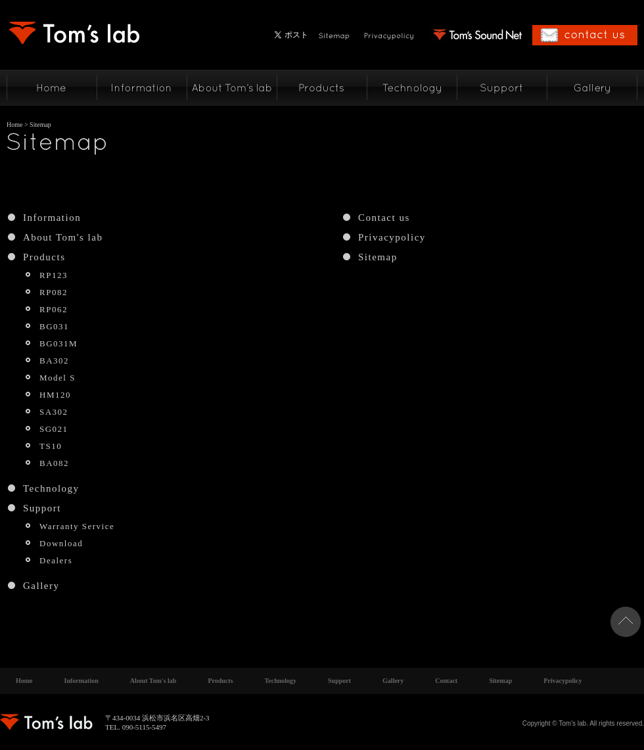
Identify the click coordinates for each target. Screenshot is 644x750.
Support (42, 508)
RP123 (53, 275)
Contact (446, 680)
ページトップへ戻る (625, 622)
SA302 (53, 412)
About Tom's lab (63, 237)
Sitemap (378, 257)
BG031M (58, 343)
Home (14, 124)
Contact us (384, 217)
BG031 (54, 326)
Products (44, 257)
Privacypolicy (392, 237)
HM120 (55, 395)
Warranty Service (76, 526)
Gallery (41, 585)
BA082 (54, 463)
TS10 (50, 446)
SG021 (53, 429)
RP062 (53, 309)
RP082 (53, 292)
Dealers (55, 560)
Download (61, 543)
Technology (51, 488)
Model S (57, 378)
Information (52, 217)
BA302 (54, 360)
